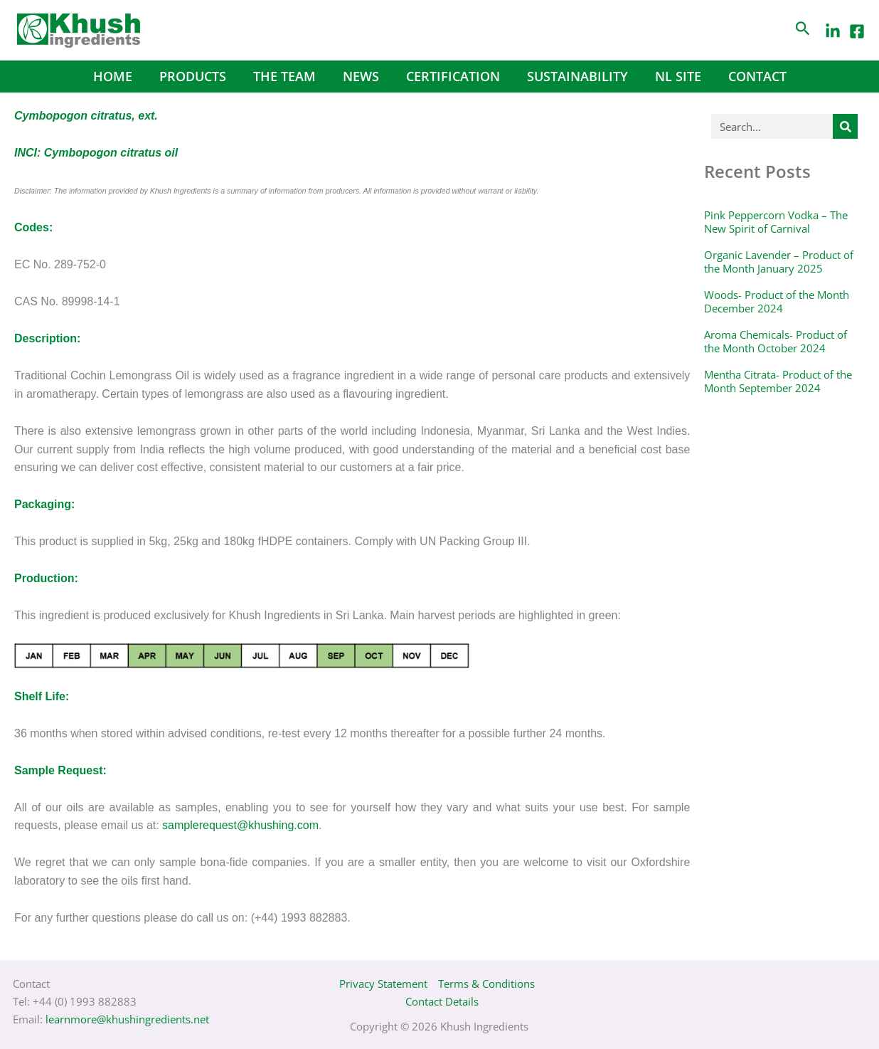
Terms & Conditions (486, 983)
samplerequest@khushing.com (240, 825)
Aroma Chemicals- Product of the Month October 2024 (775, 341)
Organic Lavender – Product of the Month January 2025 (778, 262)
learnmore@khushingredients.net (127, 1019)
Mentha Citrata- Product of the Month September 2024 (778, 381)
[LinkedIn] (833, 31)
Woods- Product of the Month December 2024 (776, 302)
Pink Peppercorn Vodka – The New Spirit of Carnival (776, 222)
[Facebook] (857, 31)
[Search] (845, 126)
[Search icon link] (803, 30)
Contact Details (442, 1001)
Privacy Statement (383, 983)
